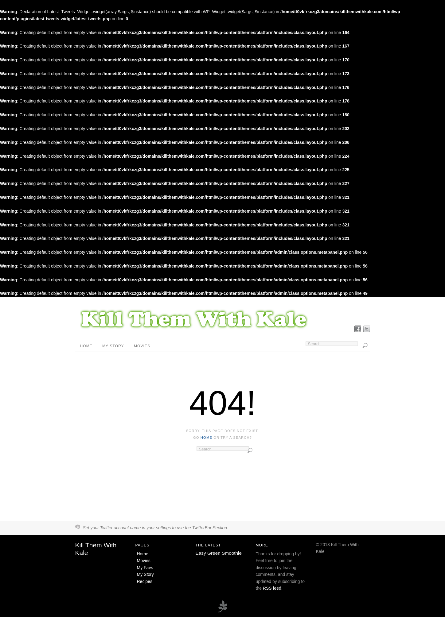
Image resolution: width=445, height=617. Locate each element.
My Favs (145, 567)
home (206, 437)
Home (86, 346)
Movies (142, 346)
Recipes (145, 581)
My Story (113, 346)
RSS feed (272, 588)
